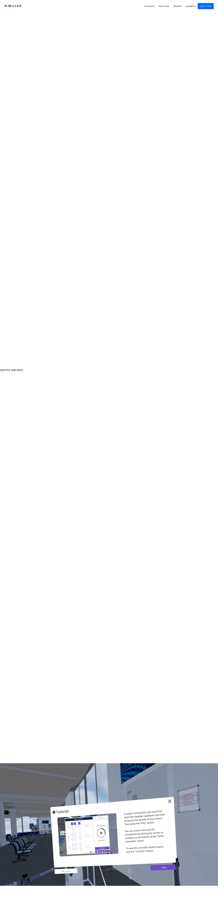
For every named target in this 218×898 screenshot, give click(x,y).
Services (164, 6)
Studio (177, 6)
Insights (191, 6)
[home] (13, 6)
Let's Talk (205, 6)
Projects (150, 6)
